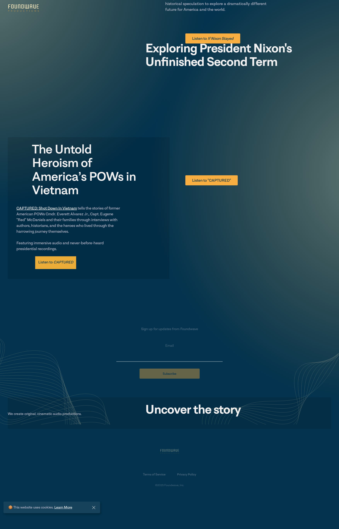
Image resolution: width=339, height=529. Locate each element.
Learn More (63, 507)
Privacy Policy (186, 475)
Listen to (212, 38)
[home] (23, 8)
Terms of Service (154, 475)
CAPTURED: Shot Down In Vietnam (46, 208)
